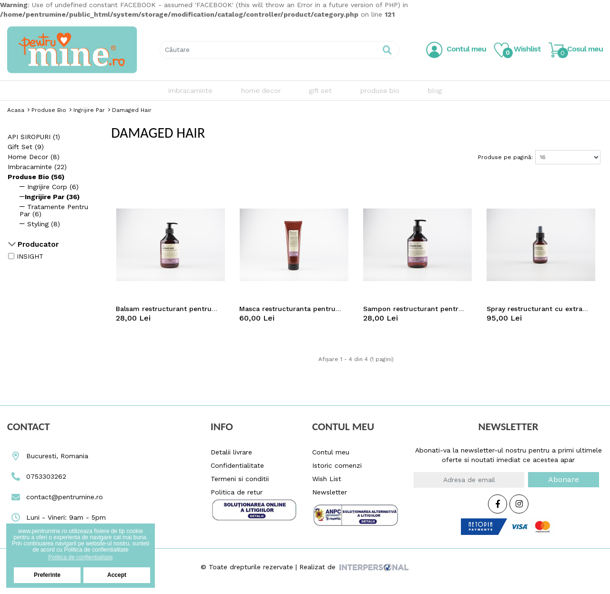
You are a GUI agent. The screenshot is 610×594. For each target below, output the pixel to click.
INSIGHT (30, 256)
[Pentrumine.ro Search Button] (387, 49)
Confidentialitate (237, 465)
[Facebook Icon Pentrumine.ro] (497, 504)
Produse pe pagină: (505, 157)
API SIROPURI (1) (34, 137)
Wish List (326, 479)
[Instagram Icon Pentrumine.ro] (519, 504)
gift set (320, 90)
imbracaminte (190, 90)
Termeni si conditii (240, 479)
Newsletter (329, 492)
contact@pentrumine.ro (55, 497)
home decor (261, 90)
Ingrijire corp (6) (49, 187)
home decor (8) (34, 157)
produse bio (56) (36, 177)
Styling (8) (40, 224)
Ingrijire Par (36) (50, 197)
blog (435, 90)
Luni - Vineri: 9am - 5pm (56, 517)
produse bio (379, 90)
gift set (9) (26, 147)
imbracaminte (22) (37, 167)
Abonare (563, 479)
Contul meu (330, 452)
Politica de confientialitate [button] (80, 557)
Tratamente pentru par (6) (54, 210)
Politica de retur (237, 492)
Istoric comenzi (337, 465)
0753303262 (36, 476)
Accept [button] (116, 575)
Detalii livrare (231, 452)
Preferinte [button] (47, 575)
